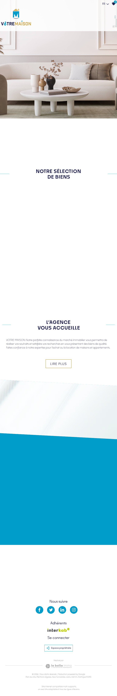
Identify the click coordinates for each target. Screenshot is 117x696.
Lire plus (58, 364)
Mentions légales (44, 677)
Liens (68, 677)
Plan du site (31, 677)
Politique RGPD (84, 677)
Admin (74, 677)
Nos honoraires (58, 677)
